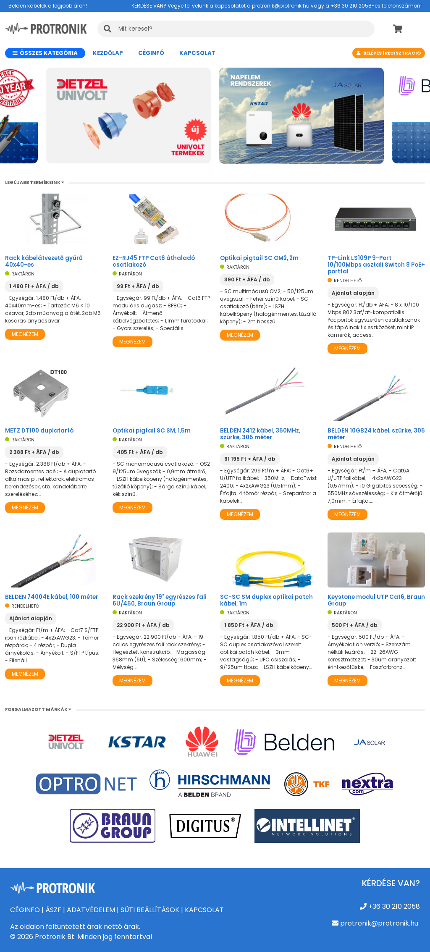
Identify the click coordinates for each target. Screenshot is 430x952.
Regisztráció (403, 53)
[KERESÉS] (236, 29)
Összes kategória (45, 53)
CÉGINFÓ (151, 53)
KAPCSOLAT (204, 910)
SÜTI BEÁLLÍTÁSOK (150, 910)
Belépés (372, 53)
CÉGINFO (25, 910)
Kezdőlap (108, 53)
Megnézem (25, 334)
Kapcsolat (197, 53)
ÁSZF (53, 910)
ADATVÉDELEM (91, 910)
